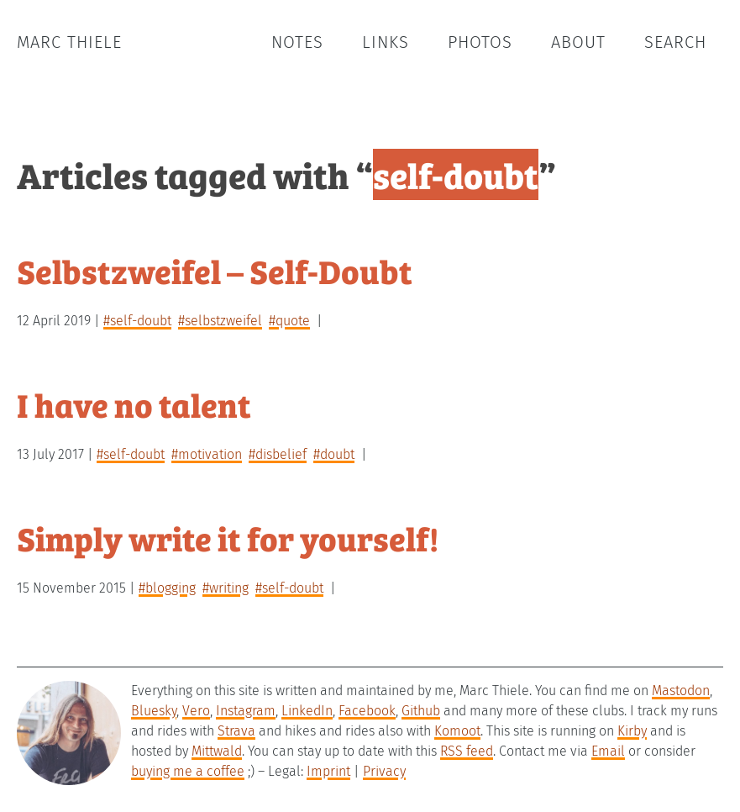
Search (675, 42)
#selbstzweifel (220, 321)
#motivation (206, 454)
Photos (480, 42)
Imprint (328, 771)
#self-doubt (137, 321)
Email (608, 751)
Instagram (246, 711)
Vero (196, 711)
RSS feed (466, 751)
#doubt (333, 454)
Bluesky (153, 711)
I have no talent (134, 404)
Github (420, 711)
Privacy (384, 771)
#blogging (167, 588)
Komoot (457, 731)
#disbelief (278, 454)
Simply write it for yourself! (227, 538)
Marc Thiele (69, 42)
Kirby (632, 731)
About (578, 42)
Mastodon (681, 691)
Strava (236, 731)
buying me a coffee (187, 771)
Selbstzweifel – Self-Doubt (214, 270)
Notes (297, 42)
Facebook (367, 711)
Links (385, 42)
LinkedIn (307, 711)
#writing (225, 588)
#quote (289, 321)
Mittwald (217, 751)
